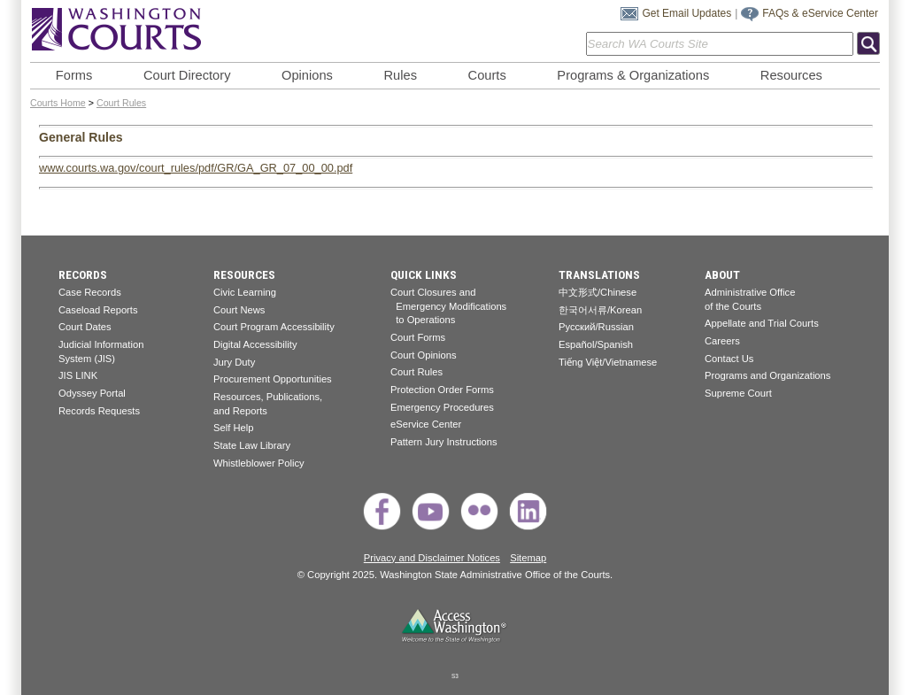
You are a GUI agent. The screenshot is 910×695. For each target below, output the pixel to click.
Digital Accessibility (255, 344)
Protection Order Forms (442, 389)
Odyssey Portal (92, 393)
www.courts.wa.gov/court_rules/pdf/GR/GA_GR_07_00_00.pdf (195, 167)
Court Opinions (423, 355)
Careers (722, 341)
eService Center (425, 424)
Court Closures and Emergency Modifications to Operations (448, 306)
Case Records (89, 292)
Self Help (233, 427)
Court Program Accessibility (274, 326)
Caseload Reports (98, 310)
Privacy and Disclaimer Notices (432, 557)
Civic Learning (244, 292)
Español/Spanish (596, 344)
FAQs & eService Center (820, 13)
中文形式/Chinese (597, 292)
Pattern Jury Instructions (443, 441)
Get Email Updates (686, 13)
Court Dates (85, 326)
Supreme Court (738, 393)
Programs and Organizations (767, 375)
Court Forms (417, 337)
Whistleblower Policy (259, 463)
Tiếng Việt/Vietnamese (608, 362)
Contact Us (729, 358)
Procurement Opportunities (272, 379)
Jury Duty (234, 362)
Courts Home (58, 102)
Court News (239, 310)
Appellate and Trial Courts (762, 323)
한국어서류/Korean (600, 310)
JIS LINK (77, 375)
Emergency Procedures (442, 407)
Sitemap (528, 557)
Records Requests (99, 410)
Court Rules (121, 102)
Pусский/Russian (596, 326)
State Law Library (251, 445)
